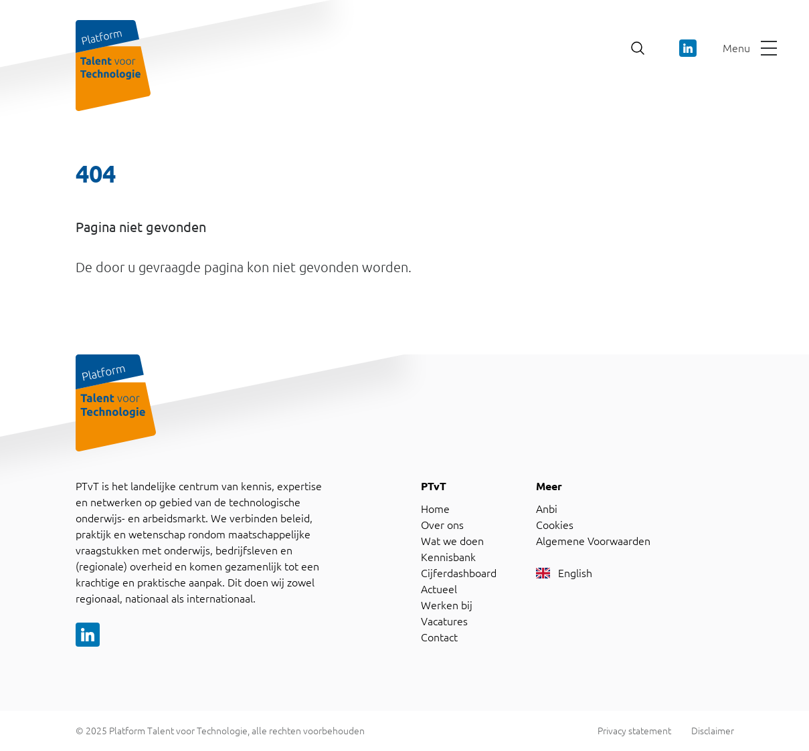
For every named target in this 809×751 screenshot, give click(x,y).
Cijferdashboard (459, 573)
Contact (439, 637)
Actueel (439, 589)
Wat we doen (452, 541)
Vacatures (444, 621)
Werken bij (446, 605)
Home (435, 509)
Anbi (546, 509)
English (564, 573)
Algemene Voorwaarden (593, 541)
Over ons (442, 525)
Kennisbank (448, 557)
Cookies (554, 525)
